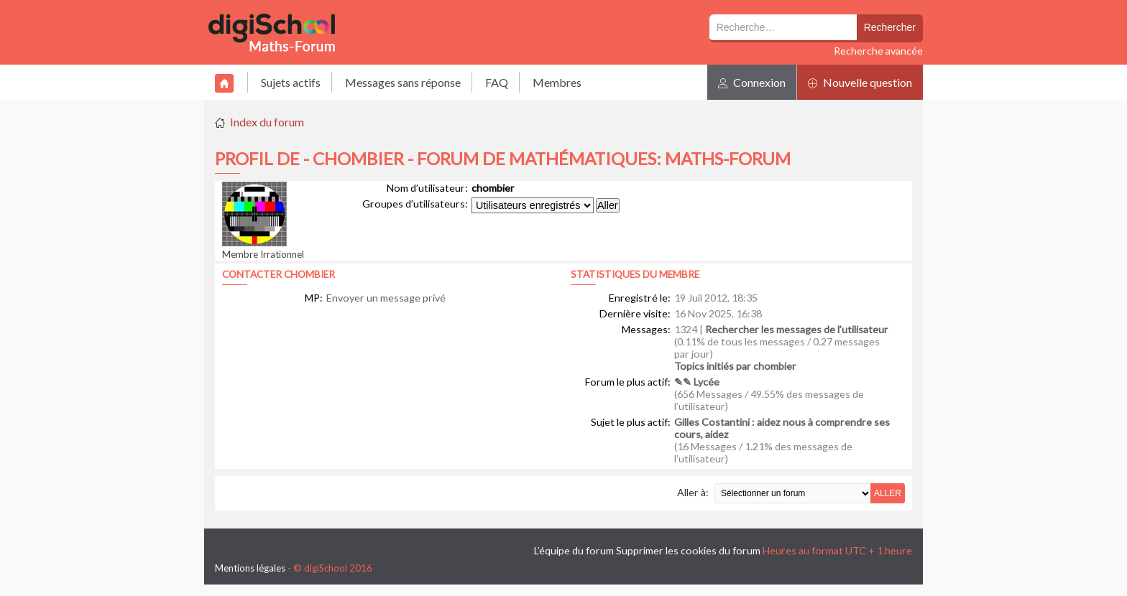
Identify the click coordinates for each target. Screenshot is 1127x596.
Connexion (752, 82)
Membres (557, 82)
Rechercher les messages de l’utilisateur (796, 329)
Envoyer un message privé (386, 298)
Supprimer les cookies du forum (688, 550)
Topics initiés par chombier (735, 366)
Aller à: (693, 492)
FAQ (496, 82)
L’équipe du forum (574, 550)
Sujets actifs (291, 82)
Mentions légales (250, 568)
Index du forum (267, 122)
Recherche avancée (878, 51)
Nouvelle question (860, 82)
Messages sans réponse (403, 82)
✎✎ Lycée (696, 382)
